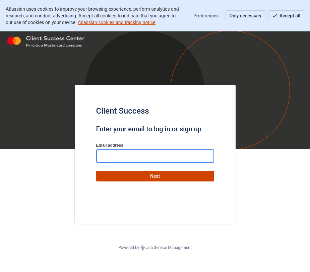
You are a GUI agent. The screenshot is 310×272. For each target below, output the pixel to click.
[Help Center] (46, 40)
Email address (109, 145)
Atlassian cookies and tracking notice (117, 22)
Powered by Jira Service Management (155, 248)
